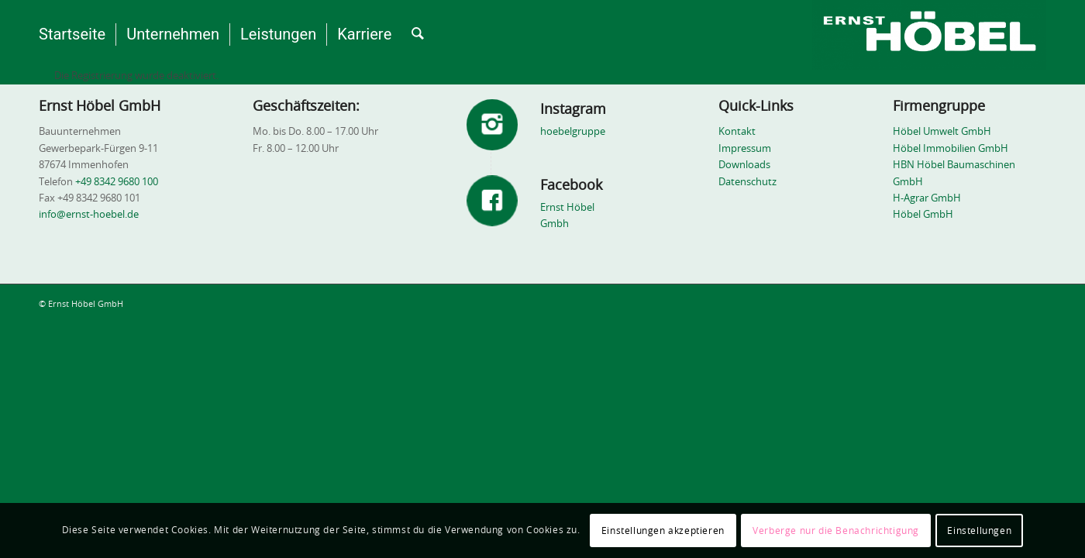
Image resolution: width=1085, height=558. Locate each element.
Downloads (744, 165)
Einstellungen (979, 531)
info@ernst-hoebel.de (90, 215)
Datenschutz (747, 182)
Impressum (744, 149)
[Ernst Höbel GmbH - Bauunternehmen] (929, 35)
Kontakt (737, 132)
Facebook (571, 186)
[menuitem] (72, 35)
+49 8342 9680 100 (116, 182)
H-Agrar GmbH (927, 199)
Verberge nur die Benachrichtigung (836, 531)
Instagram (573, 110)
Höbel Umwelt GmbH (942, 132)
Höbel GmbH (923, 215)
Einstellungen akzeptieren (663, 531)
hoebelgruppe (572, 132)
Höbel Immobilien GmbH (950, 149)
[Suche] (417, 35)
